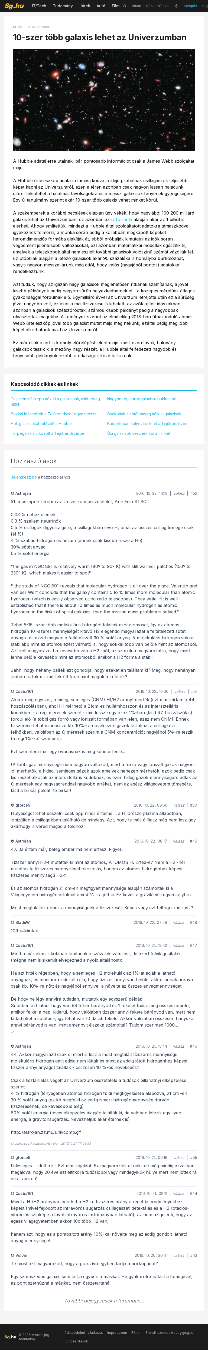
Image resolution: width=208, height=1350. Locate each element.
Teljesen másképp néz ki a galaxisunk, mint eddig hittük (55, 401)
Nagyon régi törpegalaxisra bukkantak (141, 398)
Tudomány (63, 6)
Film (115, 6)
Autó (101, 6)
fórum (136, 6)
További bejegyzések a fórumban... (104, 1301)
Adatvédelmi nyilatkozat (83, 1333)
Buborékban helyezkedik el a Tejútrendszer (147, 423)
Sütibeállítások (76, 1341)
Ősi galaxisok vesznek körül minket (138, 433)
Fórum (136, 1333)
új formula (121, 219)
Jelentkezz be (24, 477)
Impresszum (117, 1333)
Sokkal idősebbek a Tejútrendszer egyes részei (54, 414)
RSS (149, 6)
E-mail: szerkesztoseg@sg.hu (170, 1333)
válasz (179, 493)
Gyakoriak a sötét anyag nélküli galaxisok (144, 414)
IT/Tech (39, 6)
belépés (190, 6)
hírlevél (164, 6)
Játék (84, 6)
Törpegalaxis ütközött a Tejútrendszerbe (47, 433)
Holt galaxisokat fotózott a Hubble (41, 423)
